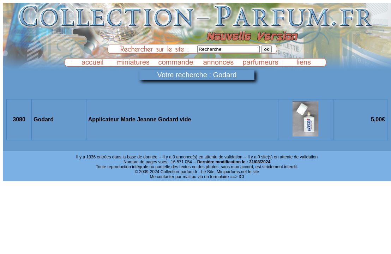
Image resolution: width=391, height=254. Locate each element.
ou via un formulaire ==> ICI (218, 176)
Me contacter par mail (170, 176)
